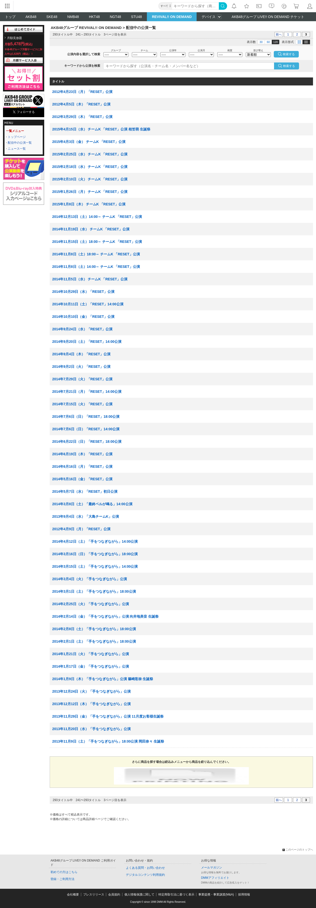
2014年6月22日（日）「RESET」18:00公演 (86, 442)
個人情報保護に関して (139, 894)
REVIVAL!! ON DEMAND (172, 17)
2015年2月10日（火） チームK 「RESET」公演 (89, 179)
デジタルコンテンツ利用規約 (145, 875)
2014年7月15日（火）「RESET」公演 (82, 404)
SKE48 (51, 17)
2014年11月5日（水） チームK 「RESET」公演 (89, 279)
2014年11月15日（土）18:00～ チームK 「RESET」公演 (97, 242)
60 (268, 41)
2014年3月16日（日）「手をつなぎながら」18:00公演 (95, 554)
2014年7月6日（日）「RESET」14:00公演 (85, 429)
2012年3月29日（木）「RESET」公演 (82, 117)
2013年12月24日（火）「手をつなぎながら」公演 (91, 691)
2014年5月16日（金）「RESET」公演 (82, 479)
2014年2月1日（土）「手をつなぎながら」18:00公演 (94, 641)
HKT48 (94, 17)
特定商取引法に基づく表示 (176, 894)
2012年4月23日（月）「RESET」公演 (82, 92)
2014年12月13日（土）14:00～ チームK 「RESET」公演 (97, 217)
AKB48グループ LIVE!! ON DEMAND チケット (268, 17)
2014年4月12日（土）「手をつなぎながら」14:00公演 (95, 541)
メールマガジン (211, 867)
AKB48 (30, 17)
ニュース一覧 (17, 148)
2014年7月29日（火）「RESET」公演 (82, 379)
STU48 (136, 17)
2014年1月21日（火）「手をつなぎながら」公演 (90, 654)
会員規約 (114, 894)
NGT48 (115, 17)
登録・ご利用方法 (62, 879)
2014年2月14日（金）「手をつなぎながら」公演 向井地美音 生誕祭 (105, 616)
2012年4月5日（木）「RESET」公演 (81, 104)
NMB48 (73, 17)
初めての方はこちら (63, 872)
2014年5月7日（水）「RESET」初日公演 (84, 491)
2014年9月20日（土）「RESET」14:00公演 (86, 342)
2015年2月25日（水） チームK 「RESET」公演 (89, 154)
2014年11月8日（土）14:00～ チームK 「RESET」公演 (96, 267)
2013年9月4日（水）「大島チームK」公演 (85, 516)
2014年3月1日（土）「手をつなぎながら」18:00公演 (94, 591)
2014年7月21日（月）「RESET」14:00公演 (86, 392)
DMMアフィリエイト (215, 878)
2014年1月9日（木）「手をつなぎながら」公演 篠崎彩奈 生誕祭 (102, 679)
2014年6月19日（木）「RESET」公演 (82, 454)
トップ (10, 17)
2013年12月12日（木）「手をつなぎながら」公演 (91, 704)
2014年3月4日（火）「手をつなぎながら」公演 (89, 579)
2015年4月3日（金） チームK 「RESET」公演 (88, 142)
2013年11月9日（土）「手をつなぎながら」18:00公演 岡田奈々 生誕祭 (108, 741)
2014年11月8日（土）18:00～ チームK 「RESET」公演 (96, 254)
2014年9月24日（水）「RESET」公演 (82, 329)
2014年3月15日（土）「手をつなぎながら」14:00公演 (95, 566)
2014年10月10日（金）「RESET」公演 (83, 317)
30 (261, 41)
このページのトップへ (298, 849)
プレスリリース (93, 894)
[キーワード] (195, 6)
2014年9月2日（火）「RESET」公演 (81, 367)
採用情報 (244, 894)
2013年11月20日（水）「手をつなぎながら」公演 (91, 729)
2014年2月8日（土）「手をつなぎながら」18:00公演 (94, 629)
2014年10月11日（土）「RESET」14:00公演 (87, 304)
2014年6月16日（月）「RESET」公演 (82, 466)
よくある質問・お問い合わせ (145, 868)
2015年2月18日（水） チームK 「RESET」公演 (89, 167)
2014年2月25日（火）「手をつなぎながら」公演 (90, 604)
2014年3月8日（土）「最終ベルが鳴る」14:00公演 (92, 504)
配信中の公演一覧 (20, 142)
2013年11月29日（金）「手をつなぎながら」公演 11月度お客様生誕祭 (108, 716)
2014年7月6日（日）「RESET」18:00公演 (85, 417)
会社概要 (73, 894)
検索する (289, 66)
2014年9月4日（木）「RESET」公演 (81, 354)
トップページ (17, 137)
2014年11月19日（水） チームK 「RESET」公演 (90, 229)
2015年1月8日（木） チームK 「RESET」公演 (88, 204)
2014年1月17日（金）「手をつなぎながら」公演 (90, 666)
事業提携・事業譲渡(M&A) (216, 894)
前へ (279, 34)
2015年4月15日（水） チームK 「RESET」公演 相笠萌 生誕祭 (101, 129)
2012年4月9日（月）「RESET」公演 (81, 529)
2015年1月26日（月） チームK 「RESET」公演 (89, 192)
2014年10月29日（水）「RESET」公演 (83, 292)
